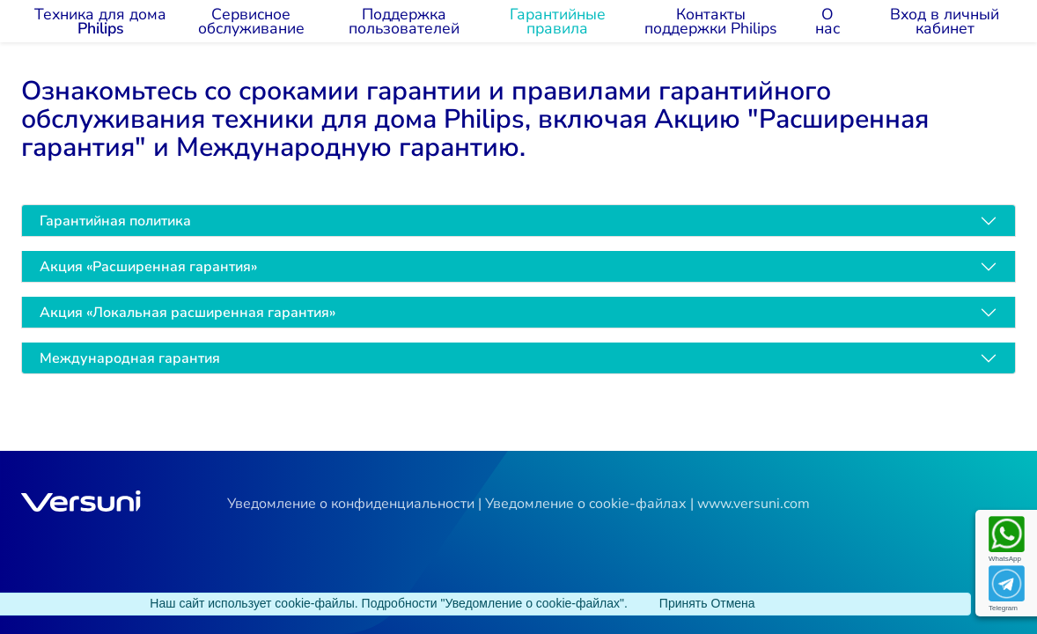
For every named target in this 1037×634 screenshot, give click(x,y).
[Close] (683, 603)
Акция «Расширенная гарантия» (148, 266)
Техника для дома (100, 21)
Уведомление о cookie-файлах (586, 503)
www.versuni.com (753, 503)
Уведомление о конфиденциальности (350, 503)
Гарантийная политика (115, 221)
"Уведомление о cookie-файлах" (532, 603)
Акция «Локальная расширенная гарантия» (187, 312)
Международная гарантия (130, 358)
